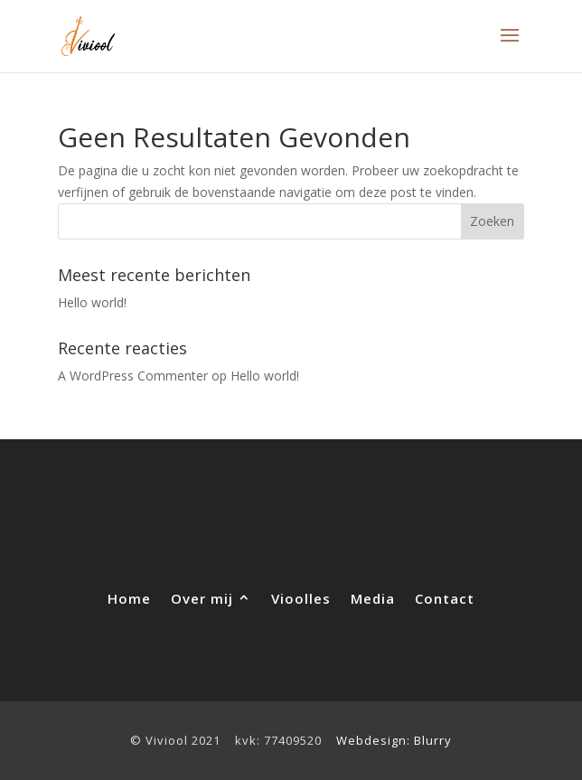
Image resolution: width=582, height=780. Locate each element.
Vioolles (301, 597)
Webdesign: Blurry (394, 740)
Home (129, 597)
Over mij (202, 597)
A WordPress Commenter (133, 375)
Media (373, 597)
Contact (444, 597)
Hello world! (92, 302)
